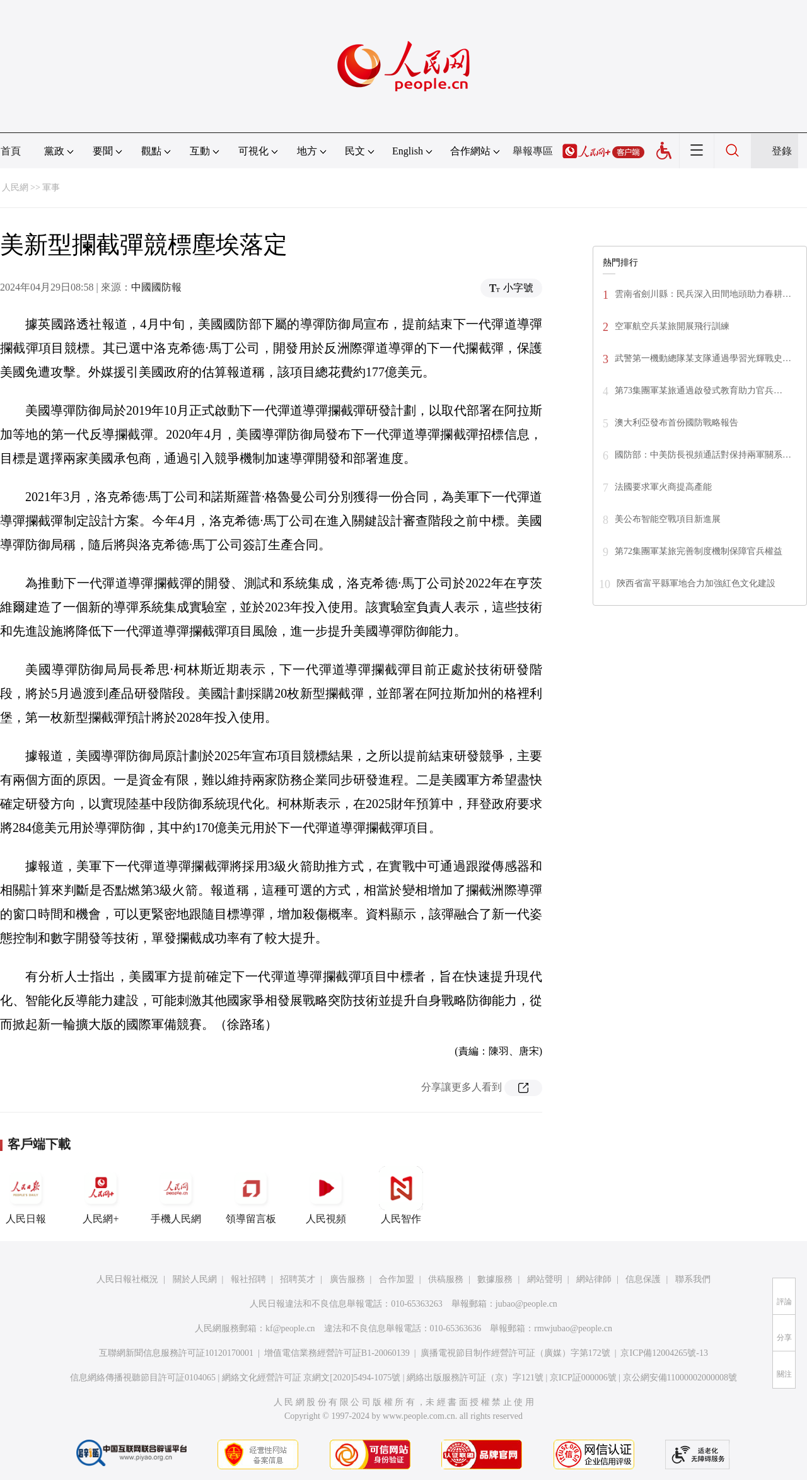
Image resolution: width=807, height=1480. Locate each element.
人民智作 (401, 1195)
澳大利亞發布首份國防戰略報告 (676, 422)
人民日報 (26, 1195)
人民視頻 (326, 1195)
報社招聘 (248, 1279)
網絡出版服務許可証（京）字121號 (475, 1377)
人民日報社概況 (127, 1279)
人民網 (15, 187)
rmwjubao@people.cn (573, 1328)
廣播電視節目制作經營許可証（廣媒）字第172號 (515, 1353)
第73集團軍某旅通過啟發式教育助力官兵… (698, 390)
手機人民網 (176, 1195)
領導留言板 (251, 1195)
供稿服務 (445, 1279)
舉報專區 (533, 151)
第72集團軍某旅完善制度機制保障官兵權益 (698, 551)
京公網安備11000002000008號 (680, 1377)
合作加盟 (396, 1279)
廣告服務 (347, 1279)
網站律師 (594, 1279)
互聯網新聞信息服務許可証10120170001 (176, 1353)
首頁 (11, 151)
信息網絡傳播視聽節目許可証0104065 (143, 1377)
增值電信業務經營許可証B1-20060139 (337, 1353)
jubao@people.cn (526, 1304)
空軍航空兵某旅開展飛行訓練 (672, 326)
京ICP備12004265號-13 (663, 1353)
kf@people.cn (290, 1328)
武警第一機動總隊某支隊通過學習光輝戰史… (703, 358)
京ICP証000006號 (583, 1377)
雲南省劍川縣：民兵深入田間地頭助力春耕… (703, 294)
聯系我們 (693, 1279)
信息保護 (643, 1279)
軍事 (51, 187)
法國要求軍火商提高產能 (663, 487)
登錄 (782, 151)
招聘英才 (297, 1279)
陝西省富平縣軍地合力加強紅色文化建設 (696, 583)
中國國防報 (156, 287)
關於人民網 (195, 1279)
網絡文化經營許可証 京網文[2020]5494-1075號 (311, 1377)
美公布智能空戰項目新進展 (668, 519)
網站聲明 (544, 1279)
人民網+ (101, 1195)
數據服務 (495, 1279)
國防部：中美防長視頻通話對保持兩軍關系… (703, 455)
